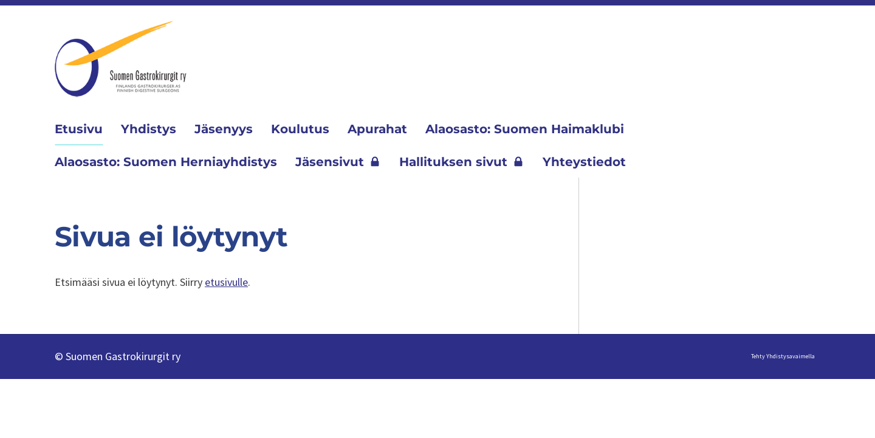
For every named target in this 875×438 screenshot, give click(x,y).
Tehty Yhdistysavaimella (783, 356)
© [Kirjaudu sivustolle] (60, 356)
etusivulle (226, 282)
